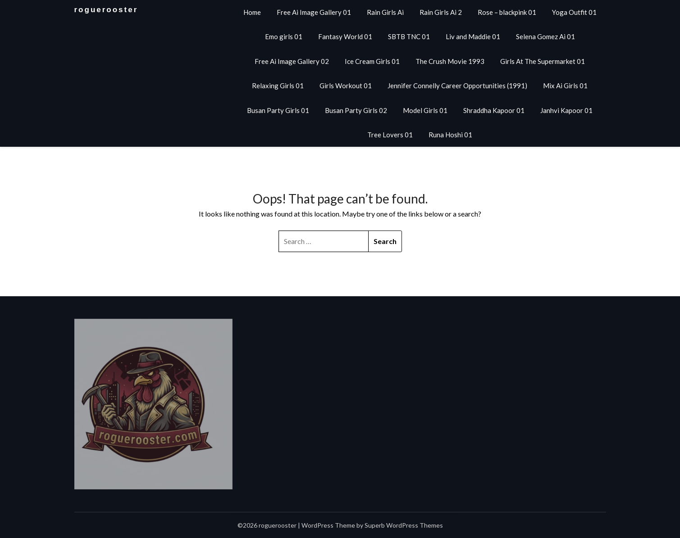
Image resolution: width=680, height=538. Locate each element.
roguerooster (106, 9)
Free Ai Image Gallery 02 (292, 61)
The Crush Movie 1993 (449, 61)
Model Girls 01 (425, 110)
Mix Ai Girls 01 (565, 85)
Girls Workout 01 (345, 85)
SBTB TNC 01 (409, 36)
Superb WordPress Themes (404, 525)
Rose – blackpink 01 (507, 12)
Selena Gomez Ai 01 (545, 36)
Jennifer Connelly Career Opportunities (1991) (457, 85)
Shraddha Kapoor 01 (494, 110)
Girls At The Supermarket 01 (542, 61)
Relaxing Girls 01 (278, 85)
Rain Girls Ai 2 (441, 12)
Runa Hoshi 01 (450, 135)
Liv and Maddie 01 (473, 36)
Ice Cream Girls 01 (372, 61)
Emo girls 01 (283, 36)
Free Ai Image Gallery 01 (314, 12)
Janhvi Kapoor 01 (566, 110)
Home (252, 12)
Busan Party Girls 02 (356, 110)
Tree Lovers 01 (390, 135)
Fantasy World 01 (345, 36)
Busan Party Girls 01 (278, 110)
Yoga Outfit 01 (574, 12)
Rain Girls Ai (385, 12)
